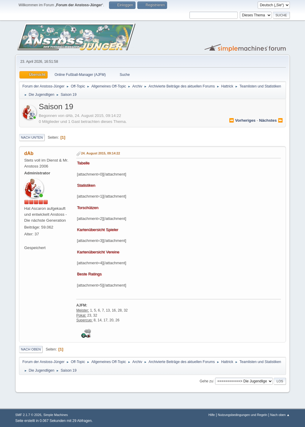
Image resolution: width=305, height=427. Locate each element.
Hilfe (211, 415)
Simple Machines (55, 415)
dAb (28, 153)
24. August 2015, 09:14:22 (100, 153)
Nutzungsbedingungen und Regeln (242, 415)
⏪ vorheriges (242, 120)
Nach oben (31, 349)
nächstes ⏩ (271, 120)
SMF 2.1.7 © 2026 (28, 415)
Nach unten (32, 137)
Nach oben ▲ (280, 415)
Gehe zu (206, 381)
